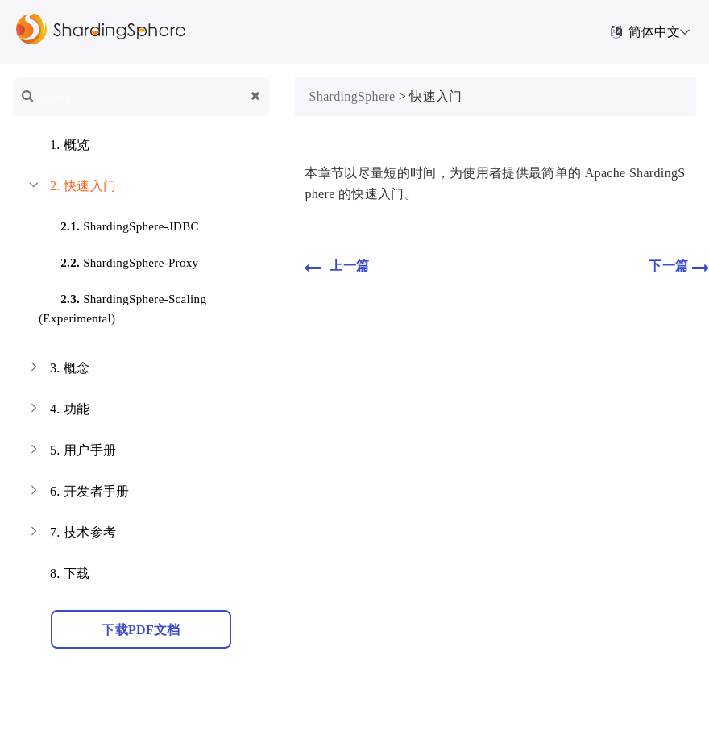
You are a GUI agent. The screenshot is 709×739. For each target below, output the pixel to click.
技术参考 (71, 534)
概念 (58, 370)
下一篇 (679, 267)
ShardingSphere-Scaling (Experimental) (122, 306)
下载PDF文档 (141, 630)
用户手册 (71, 452)
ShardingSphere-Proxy (119, 260)
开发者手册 (78, 493)
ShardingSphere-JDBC (120, 223)
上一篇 (337, 267)
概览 (58, 147)
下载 (58, 575)
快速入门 (71, 188)
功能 (58, 411)
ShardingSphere (352, 96)
